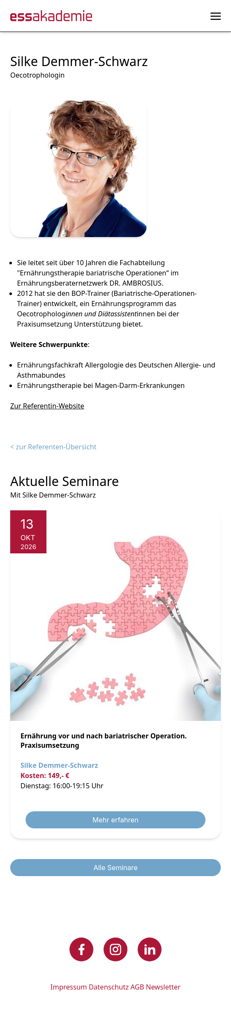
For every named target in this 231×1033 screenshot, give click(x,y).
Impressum (68, 987)
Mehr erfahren (115, 820)
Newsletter (163, 987)
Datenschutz (109, 987)
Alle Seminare (115, 867)
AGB (137, 987)
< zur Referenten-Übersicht (53, 446)
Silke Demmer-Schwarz (59, 765)
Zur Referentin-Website (47, 406)
